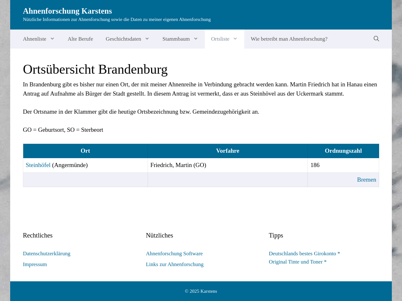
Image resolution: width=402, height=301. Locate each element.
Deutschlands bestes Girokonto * (304, 254)
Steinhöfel (38, 165)
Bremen (366, 179)
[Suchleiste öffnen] (376, 39)
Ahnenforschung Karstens (67, 11)
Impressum (35, 264)
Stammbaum (184, 39)
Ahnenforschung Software (174, 254)
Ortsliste (228, 39)
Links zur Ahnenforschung (175, 264)
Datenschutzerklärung (46, 254)
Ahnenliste (42, 39)
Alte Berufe (80, 39)
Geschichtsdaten (131, 39)
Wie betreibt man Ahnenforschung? (289, 39)
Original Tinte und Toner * (298, 262)
